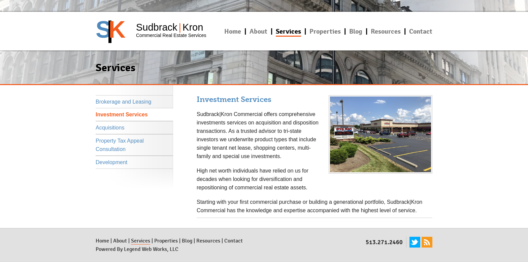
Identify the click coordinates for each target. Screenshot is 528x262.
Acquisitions (110, 127)
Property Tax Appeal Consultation (120, 145)
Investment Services (122, 114)
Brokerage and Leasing (123, 102)
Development (111, 162)
